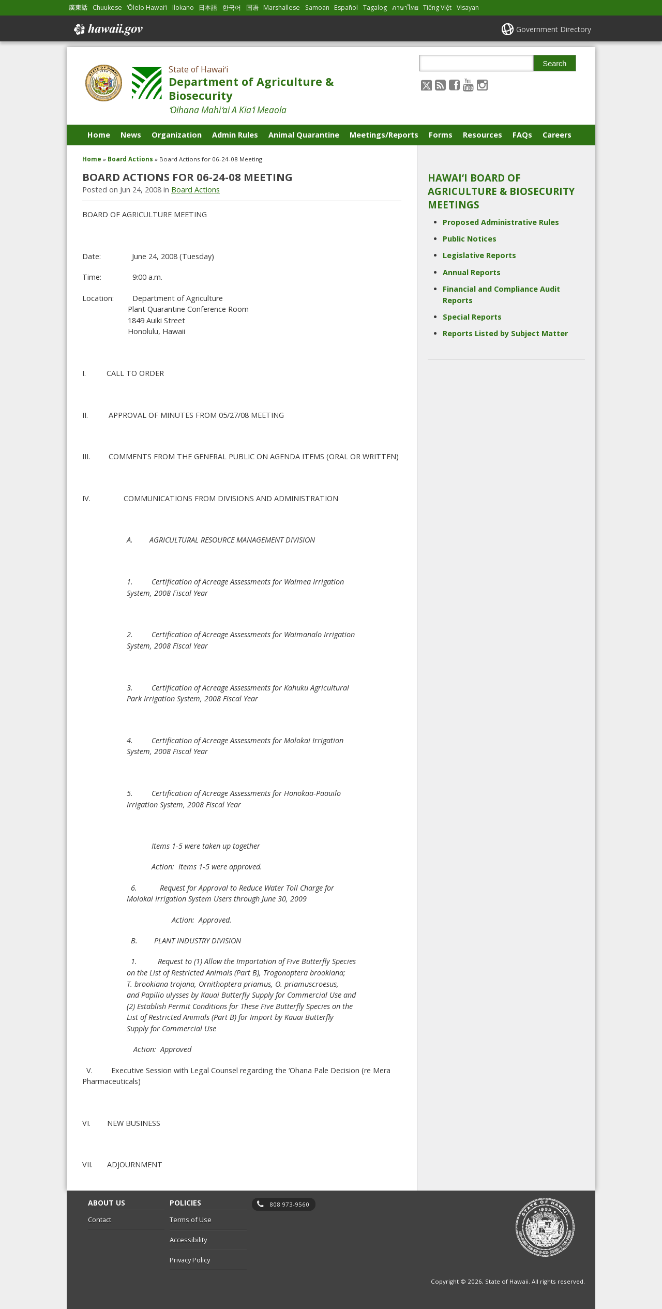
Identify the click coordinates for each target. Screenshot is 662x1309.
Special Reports (472, 317)
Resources (482, 135)
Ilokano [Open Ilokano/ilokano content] (183, 7)
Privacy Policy (190, 1260)
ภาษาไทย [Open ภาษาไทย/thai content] (405, 7)
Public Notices (469, 239)
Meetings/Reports (384, 135)
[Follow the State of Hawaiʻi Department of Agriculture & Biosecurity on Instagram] (482, 84)
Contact (99, 1219)
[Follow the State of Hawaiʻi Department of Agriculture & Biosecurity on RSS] (440, 84)
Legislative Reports (479, 255)
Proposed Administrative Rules (501, 222)
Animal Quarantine (303, 135)
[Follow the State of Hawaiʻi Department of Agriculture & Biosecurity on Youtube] (468, 84)
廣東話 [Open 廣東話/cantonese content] (78, 7)
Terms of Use (191, 1219)
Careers (557, 135)
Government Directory (553, 29)
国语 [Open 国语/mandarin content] (252, 7)
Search (555, 63)
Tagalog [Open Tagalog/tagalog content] (375, 7)
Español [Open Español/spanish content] (346, 7)
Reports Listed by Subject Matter (505, 333)
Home (98, 135)
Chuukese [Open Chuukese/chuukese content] (107, 7)
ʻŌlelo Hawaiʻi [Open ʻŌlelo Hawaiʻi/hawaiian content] (147, 7)
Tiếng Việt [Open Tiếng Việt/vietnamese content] (437, 7)
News (131, 135)
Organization (177, 135)
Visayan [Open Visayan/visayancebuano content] (468, 7)
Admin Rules (235, 135)
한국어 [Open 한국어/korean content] (231, 7)
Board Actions (130, 159)
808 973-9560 (289, 1204)
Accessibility (188, 1239)
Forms (441, 135)
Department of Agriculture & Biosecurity (251, 88)
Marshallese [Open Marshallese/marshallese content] (281, 7)
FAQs (522, 135)
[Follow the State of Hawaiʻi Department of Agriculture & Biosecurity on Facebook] (454, 84)
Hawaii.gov (107, 29)
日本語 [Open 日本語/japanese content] (208, 7)
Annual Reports (472, 272)
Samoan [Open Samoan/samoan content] (317, 7)
